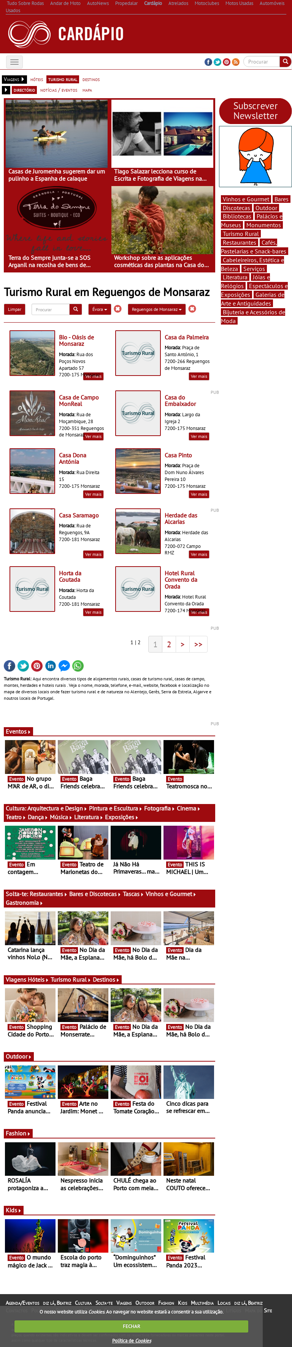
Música (61, 817)
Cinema (189, 808)
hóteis (36, 79)
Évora (99, 309)
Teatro (16, 817)
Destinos (106, 979)
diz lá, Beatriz (57, 1302)
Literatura (88, 817)
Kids (14, 1210)
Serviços (254, 268)
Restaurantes (49, 894)
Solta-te (104, 1302)
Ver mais (199, 376)
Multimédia (202, 1302)
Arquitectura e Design (57, 808)
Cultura (83, 1302)
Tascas (133, 894)
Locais (223, 1302)
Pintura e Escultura (116, 808)
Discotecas (236, 208)
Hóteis (38, 979)
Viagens (124, 1302)
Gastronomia (24, 902)
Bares (282, 199)
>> (198, 644)
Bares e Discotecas (95, 894)
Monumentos (263, 225)
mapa (87, 89)
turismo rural (62, 79)
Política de (131, 1340)
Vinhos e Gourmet (171, 894)
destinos (91, 79)
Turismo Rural (71, 979)
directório (24, 89)
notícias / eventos (58, 89)
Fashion (18, 1133)
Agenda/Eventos (22, 1302)
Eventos (18, 731)
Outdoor (19, 1056)
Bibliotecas (237, 216)
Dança (38, 817)
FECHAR (131, 1326)
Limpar (14, 309)
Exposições (122, 817)
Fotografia (159, 808)
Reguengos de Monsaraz (157, 309)
